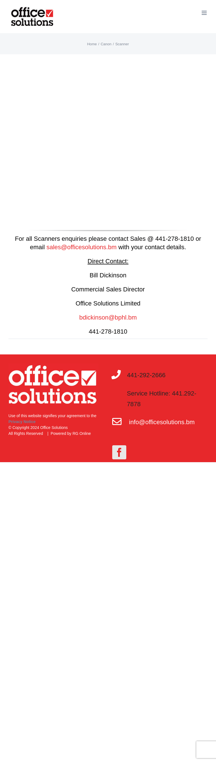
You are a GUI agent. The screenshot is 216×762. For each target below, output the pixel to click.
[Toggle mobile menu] (205, 13)
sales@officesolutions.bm (81, 247)
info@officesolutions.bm (162, 422)
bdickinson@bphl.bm (108, 317)
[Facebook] (119, 452)
